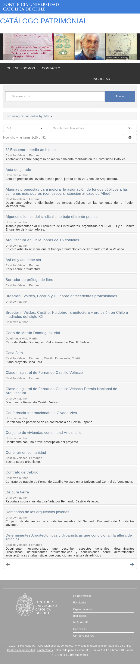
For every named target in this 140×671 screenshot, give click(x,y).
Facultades (80, 602)
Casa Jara (14, 353)
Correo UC (79, 629)
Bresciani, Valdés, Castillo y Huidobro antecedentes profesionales (61, 296)
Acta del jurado (18, 170)
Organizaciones (82, 609)
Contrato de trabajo (22, 472)
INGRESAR (101, 79)
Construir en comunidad (26, 453)
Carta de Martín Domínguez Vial (33, 333)
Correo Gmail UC (83, 635)
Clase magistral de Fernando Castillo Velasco (44, 373)
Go (129, 128)
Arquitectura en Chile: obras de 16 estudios (42, 240)
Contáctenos (45, 650)
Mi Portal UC (81, 622)
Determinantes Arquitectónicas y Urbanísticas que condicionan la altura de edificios (69, 537)
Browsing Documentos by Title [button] (29, 116)
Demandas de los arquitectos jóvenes (37, 512)
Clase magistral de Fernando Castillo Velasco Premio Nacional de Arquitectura (61, 391)
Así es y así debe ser (23, 260)
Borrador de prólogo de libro (29, 280)
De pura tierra (17, 492)
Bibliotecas (80, 615)
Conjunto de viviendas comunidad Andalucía (43, 433)
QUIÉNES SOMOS (21, 68)
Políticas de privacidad (21, 650)
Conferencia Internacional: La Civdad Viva (41, 413)
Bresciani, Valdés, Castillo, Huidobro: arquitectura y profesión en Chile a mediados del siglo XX (67, 315)
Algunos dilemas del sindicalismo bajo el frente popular (52, 217)
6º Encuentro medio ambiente (31, 150)
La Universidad (82, 595)
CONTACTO (51, 68)
